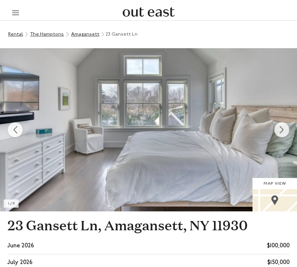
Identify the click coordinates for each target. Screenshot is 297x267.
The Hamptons (47, 34)
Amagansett (85, 34)
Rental (15, 34)
